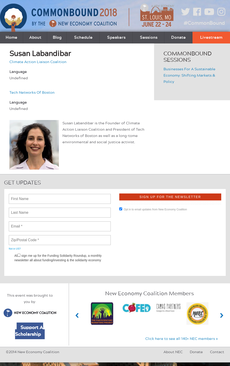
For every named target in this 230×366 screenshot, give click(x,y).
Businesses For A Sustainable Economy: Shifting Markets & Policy (189, 75)
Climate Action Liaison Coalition (37, 62)
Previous (77, 315)
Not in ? (15, 248)
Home (11, 38)
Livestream (211, 38)
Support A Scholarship (29, 331)
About (35, 38)
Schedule (83, 38)
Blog (57, 38)
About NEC (173, 352)
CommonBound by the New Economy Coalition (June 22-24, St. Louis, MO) (87, 18)
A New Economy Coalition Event (162, 8)
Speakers (116, 38)
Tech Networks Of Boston (32, 92)
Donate (178, 38)
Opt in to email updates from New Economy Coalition (153, 209)
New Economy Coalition (30, 313)
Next (221, 315)
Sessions (148, 38)
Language (18, 72)
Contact (217, 352)
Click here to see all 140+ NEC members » (181, 339)
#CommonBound (204, 23)
